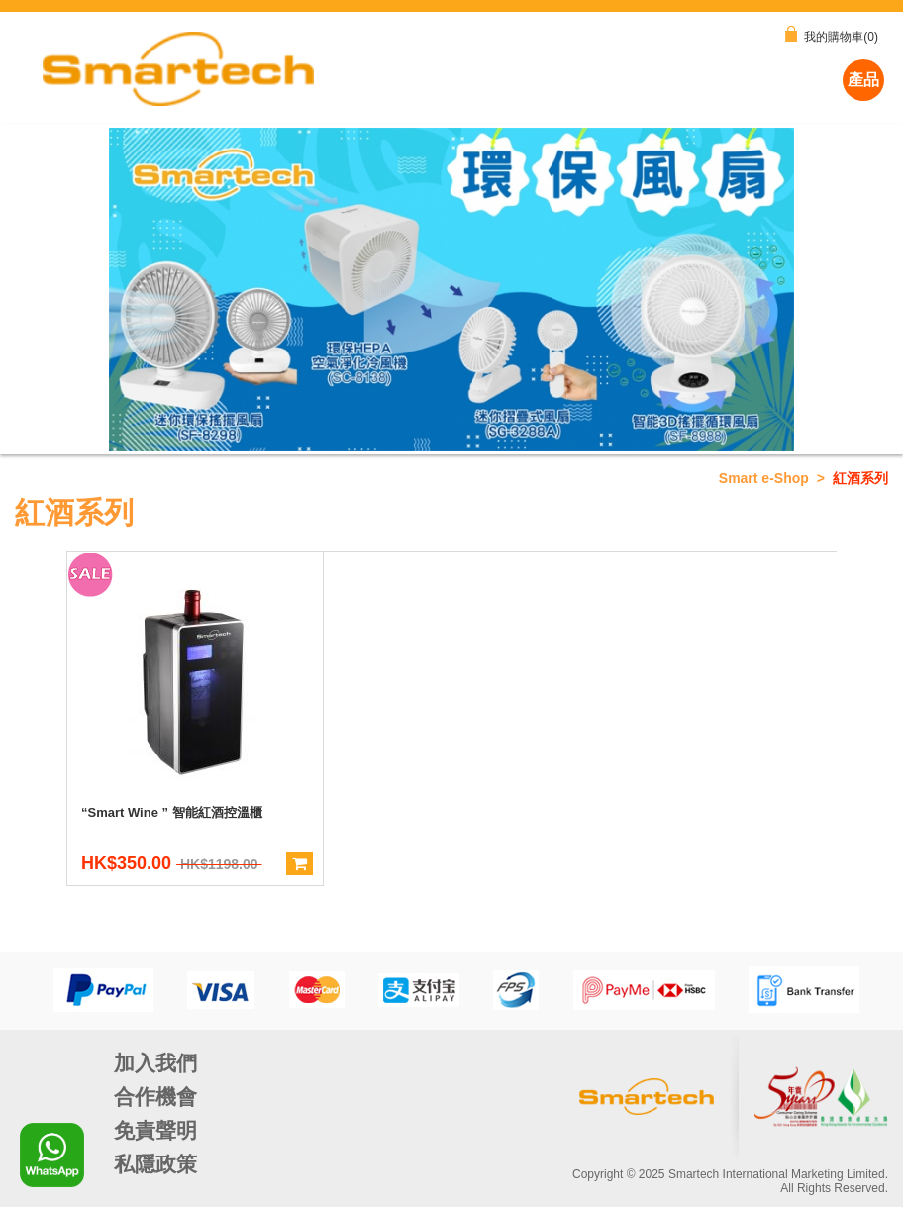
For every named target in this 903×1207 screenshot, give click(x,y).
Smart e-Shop (764, 478)
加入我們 (155, 1063)
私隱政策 (155, 1164)
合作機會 (155, 1096)
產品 (863, 79)
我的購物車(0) (831, 35)
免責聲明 (155, 1130)
